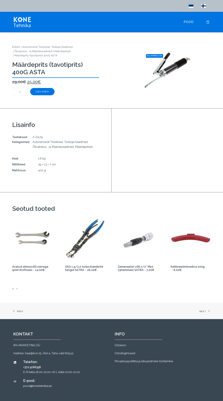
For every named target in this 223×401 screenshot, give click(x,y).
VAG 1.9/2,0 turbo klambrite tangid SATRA (84, 268)
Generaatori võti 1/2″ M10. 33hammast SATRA (136, 268)
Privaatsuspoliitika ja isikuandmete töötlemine (144, 361)
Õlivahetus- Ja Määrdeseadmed (33, 51)
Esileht (16, 47)
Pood (189, 22)
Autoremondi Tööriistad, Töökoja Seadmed (47, 47)
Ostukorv (120, 345)
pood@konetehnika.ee (37, 386)
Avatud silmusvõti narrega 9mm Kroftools (30, 268)
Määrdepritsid (62, 51)
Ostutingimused (125, 353)
